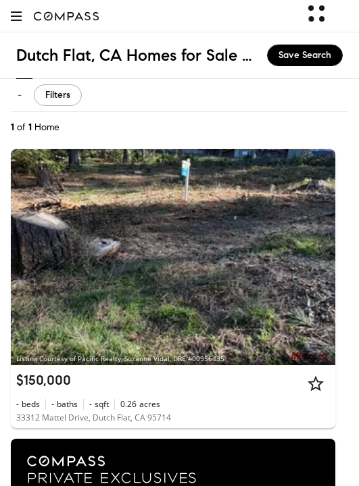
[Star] (316, 383)
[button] (16, 16)
